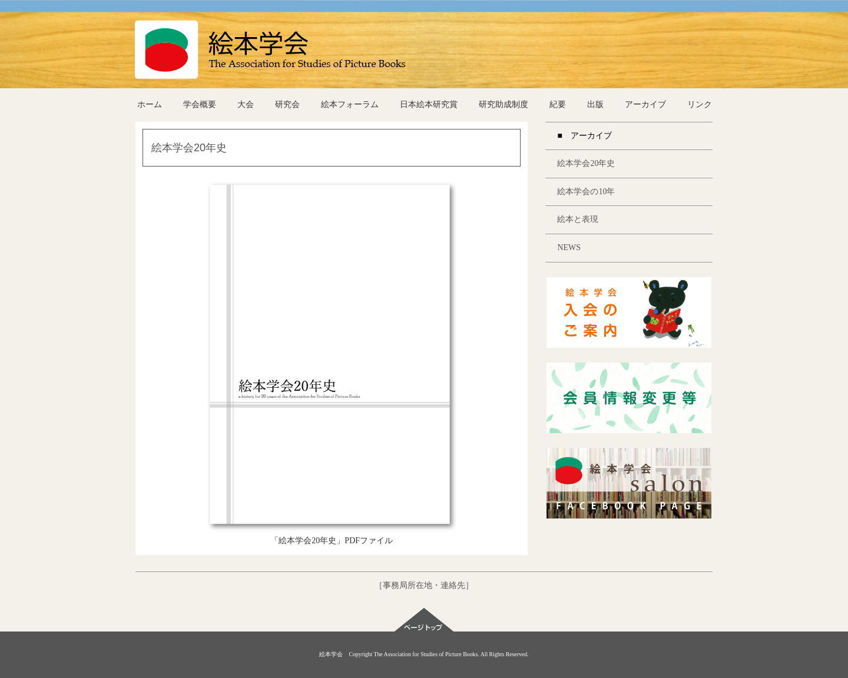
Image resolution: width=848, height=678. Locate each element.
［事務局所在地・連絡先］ (424, 585)
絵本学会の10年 (586, 191)
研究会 (287, 104)
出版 (595, 104)
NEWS (569, 247)
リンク (699, 104)
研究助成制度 (503, 104)
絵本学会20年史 (586, 163)
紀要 (557, 104)
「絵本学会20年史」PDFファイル (331, 540)
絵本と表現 (577, 219)
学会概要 (199, 104)
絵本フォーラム (350, 104)
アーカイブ (645, 104)
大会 (245, 104)
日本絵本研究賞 (429, 104)
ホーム (149, 104)
